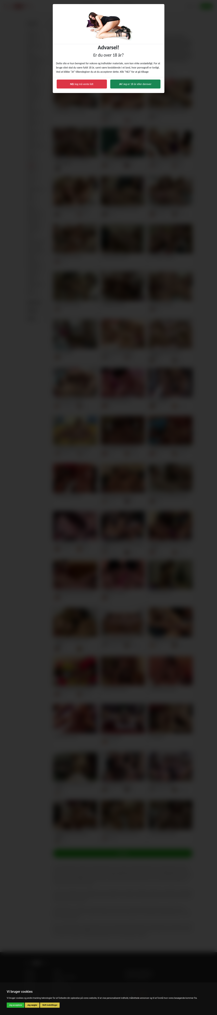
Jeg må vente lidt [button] (81, 84)
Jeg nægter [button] (32, 1005)
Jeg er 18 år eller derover (135, 84)
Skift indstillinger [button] (49, 1005)
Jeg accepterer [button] (15, 1005)
